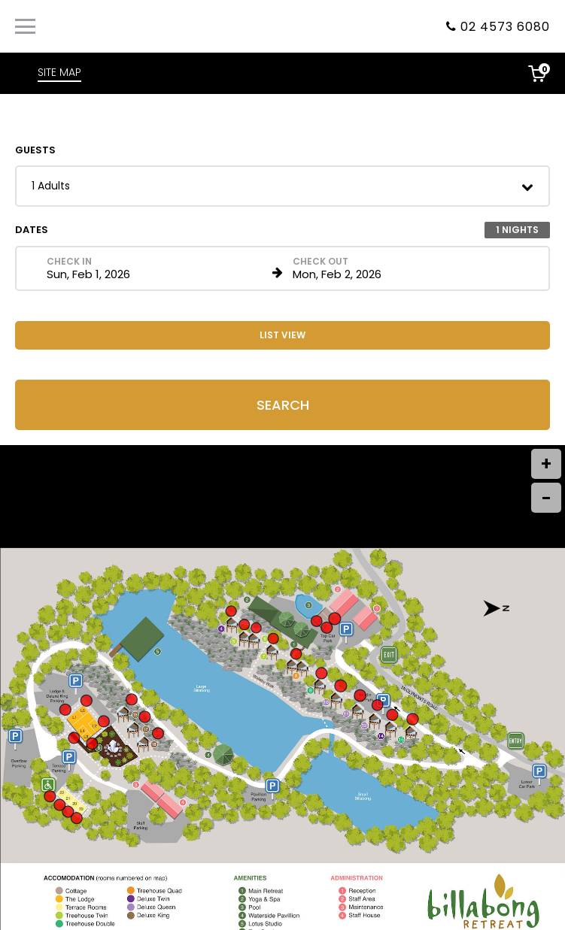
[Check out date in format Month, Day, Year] (402, 268)
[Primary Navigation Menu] (25, 26)
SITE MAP (59, 72)
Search (283, 404)
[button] (282, 186)
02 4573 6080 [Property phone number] (505, 26)
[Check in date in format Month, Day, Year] (156, 268)
